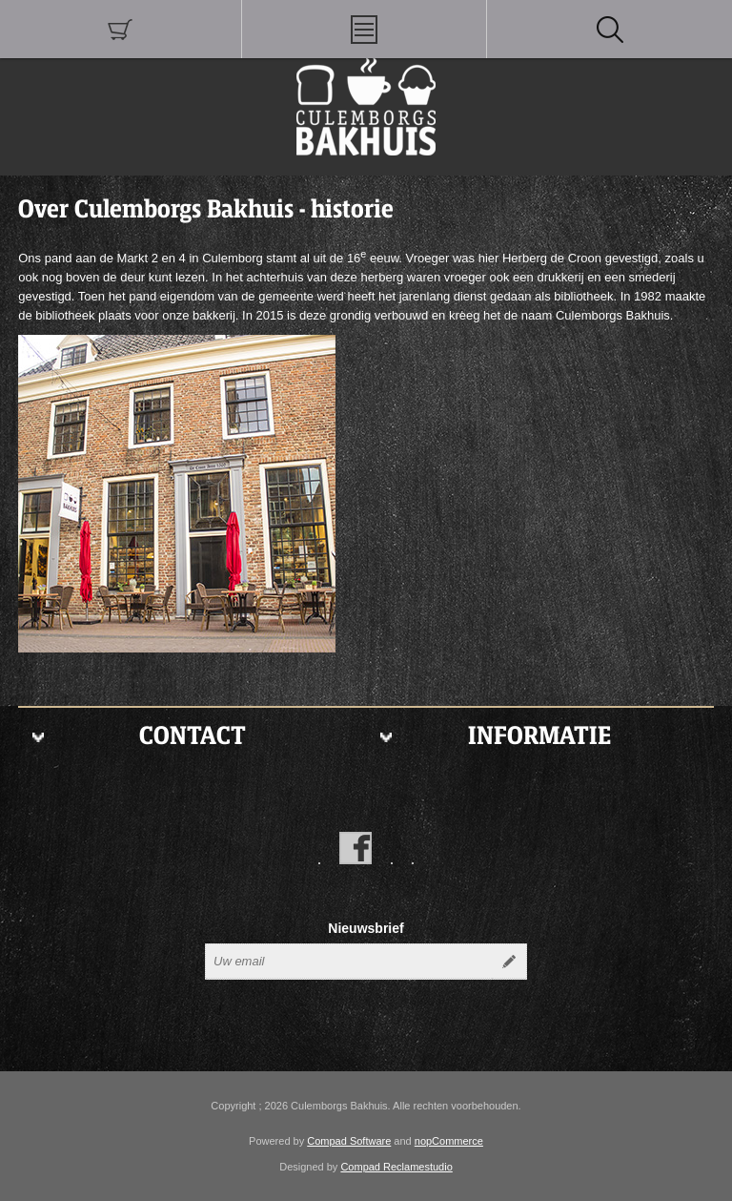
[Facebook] (355, 848)
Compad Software (349, 1141)
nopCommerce (449, 1141)
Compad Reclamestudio (396, 1166)
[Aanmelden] (349, 961)
